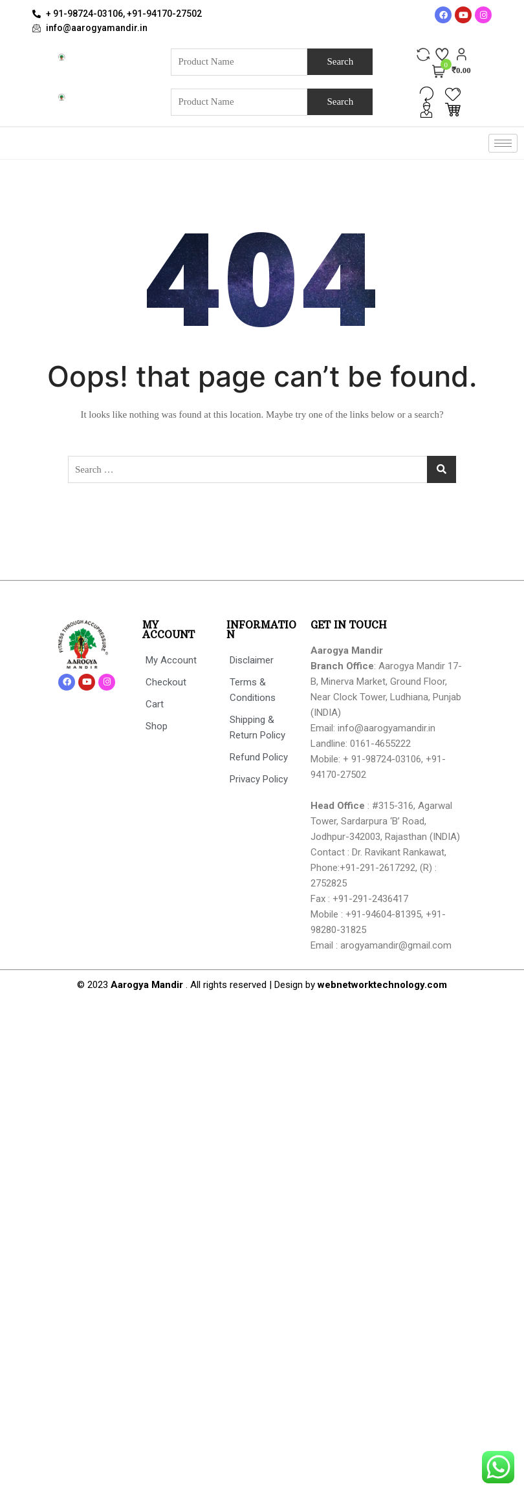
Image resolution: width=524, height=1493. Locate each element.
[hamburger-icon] (503, 143)
